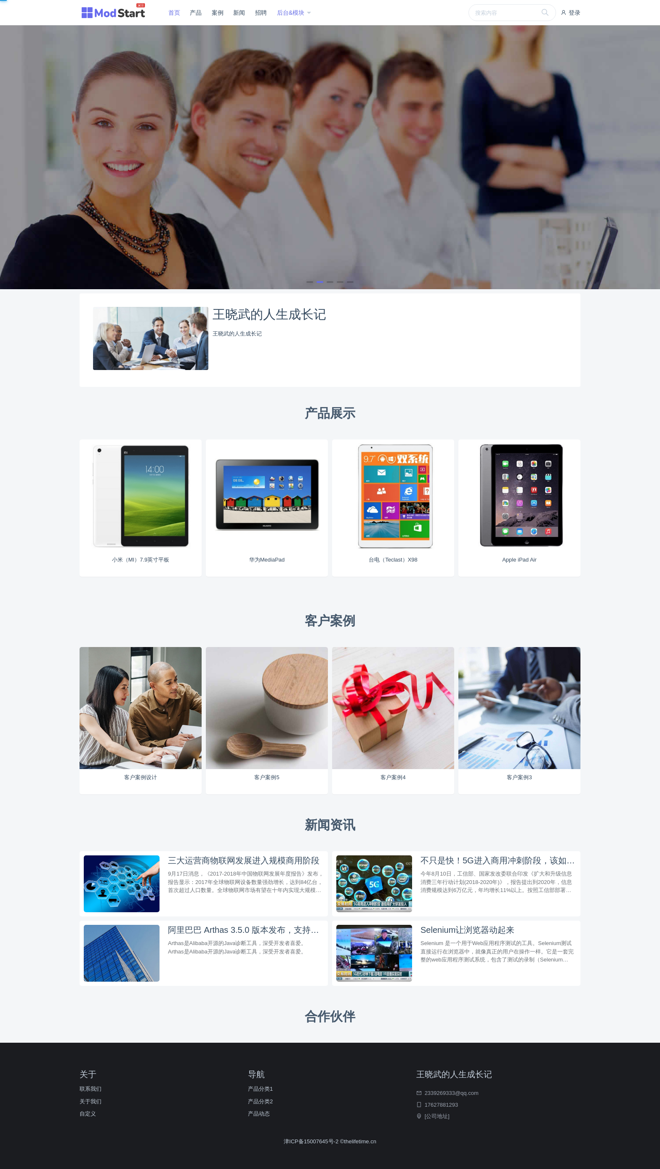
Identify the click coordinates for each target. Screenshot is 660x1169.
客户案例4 (393, 777)
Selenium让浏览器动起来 (467, 930)
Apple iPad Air (519, 560)
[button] (309, 282)
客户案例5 (266, 777)
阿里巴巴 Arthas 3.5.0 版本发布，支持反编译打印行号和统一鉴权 (246, 930)
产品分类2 (260, 1101)
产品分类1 (260, 1089)
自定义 (88, 1113)
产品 (196, 12)
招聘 (261, 12)
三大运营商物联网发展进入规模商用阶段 (243, 860)
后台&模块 (291, 12)
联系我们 (90, 1089)
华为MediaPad (267, 560)
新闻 (239, 12)
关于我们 (90, 1101)
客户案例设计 (140, 777)
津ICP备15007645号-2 (312, 1141)
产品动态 (259, 1113)
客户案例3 (519, 777)
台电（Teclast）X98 (393, 560)
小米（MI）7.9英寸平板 (141, 560)
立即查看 (99, 184)
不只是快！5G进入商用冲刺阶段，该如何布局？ (498, 860)
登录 (570, 12)
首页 (174, 12)
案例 (218, 12)
